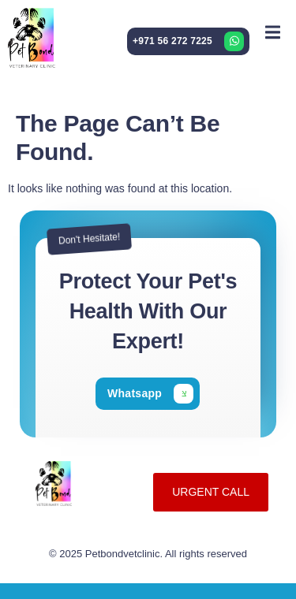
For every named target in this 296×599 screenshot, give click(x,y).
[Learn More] (188, 41)
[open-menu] (272, 32)
